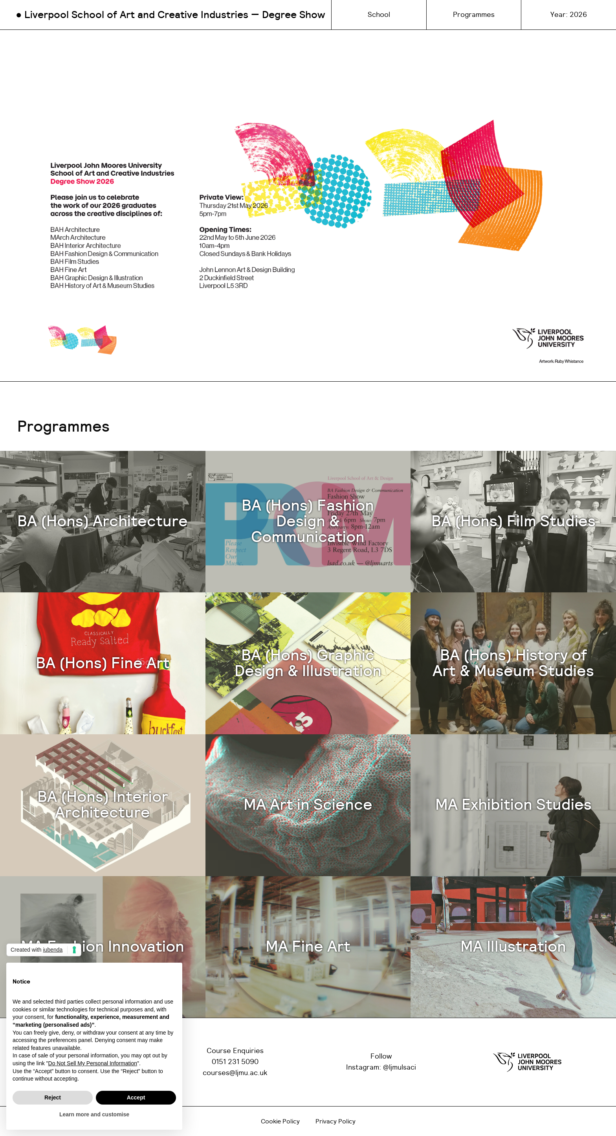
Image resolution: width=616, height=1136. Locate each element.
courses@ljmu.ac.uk (235, 1073)
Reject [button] (52, 1097)
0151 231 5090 (235, 1062)
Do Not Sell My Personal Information (92, 1063)
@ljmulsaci (399, 1067)
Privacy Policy (335, 1121)
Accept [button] (136, 1097)
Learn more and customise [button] (94, 1114)
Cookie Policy (280, 1121)
